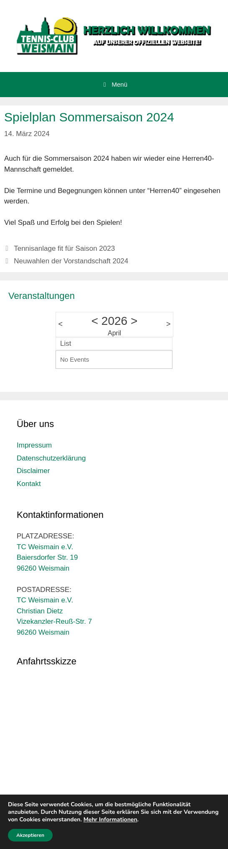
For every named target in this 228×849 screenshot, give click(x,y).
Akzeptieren (30, 835)
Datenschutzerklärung (51, 458)
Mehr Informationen (110, 819)
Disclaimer (33, 471)
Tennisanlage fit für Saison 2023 (64, 248)
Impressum (34, 445)
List (65, 343)
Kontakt (29, 484)
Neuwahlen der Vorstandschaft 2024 (71, 261)
